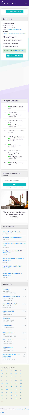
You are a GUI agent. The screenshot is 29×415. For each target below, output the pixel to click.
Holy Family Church (8, 340)
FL (20, 374)
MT (6, 386)
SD (6, 395)
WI (20, 399)
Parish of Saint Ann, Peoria (10, 304)
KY (11, 380)
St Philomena (6, 318)
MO (2, 386)
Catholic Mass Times (8, 3)
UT (20, 395)
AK (6, 370)
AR (16, 370)
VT (1, 399)
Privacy (2, 412)
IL (15, 377)
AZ (11, 370)
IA (1, 380)
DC (16, 374)
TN (11, 395)
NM (6, 389)
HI (6, 377)
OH (2, 392)
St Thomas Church (8, 347)
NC (16, 389)
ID (11, 377)
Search (14, 184)
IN (20, 377)
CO (2, 374)
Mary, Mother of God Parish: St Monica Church (11, 355)
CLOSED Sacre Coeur (8, 333)
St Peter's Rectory (7, 325)
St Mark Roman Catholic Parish (11, 297)
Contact (22, 409)
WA (11, 399)
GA (2, 377)
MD (2, 383)
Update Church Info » (14, 56)
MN (16, 383)
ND (20, 389)
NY (11, 389)
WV (16, 399)
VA (6, 399)
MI (11, 383)
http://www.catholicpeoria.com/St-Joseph (14, 33)
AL (1, 370)
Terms (27, 409)
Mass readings (19, 50)
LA (16, 380)
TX (16, 395)
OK (6, 392)
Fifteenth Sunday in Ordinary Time (12, 232)
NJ (2, 389)
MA (6, 383)
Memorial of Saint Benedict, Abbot (12, 237)
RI (20, 392)
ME (20, 380)
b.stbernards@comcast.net (13, 29)
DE (11, 374)
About (18, 409)
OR (11, 392)
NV (16, 386)
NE (11, 386)
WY (2, 402)
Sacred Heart (6, 289)
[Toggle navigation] (25, 3)
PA (16, 392)
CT (6, 374)
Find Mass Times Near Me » (14, 11)
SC (2, 395)
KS (6, 380)
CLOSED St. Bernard (8, 311)
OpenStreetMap (19, 187)
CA (20, 370)
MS (20, 383)
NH (20, 386)
